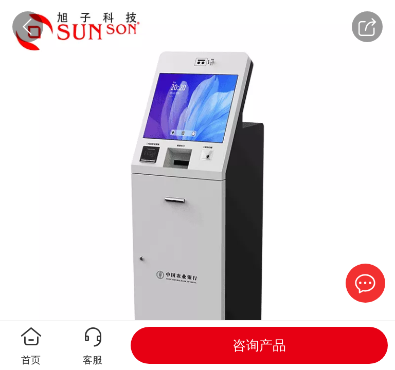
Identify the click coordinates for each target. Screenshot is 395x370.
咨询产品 (259, 345)
